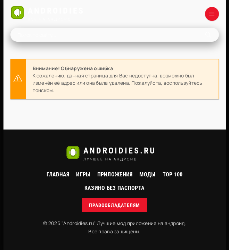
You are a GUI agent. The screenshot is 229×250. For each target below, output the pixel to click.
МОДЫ (147, 174)
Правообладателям (114, 205)
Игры (83, 174)
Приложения (115, 174)
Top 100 (173, 174)
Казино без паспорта (114, 188)
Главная (58, 174)
